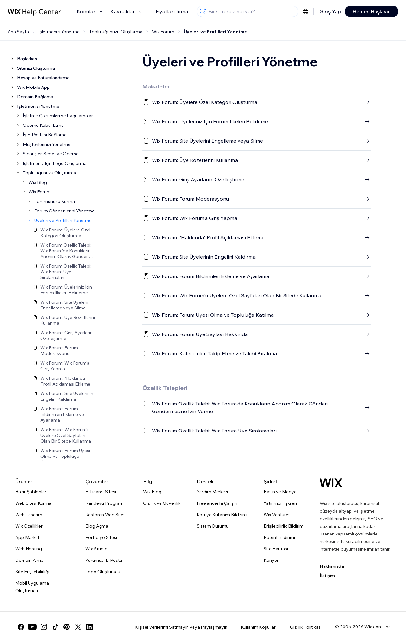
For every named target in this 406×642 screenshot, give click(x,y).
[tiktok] (55, 626)
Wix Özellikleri (29, 526)
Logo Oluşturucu (102, 571)
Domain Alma (29, 560)
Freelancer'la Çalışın (217, 503)
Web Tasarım (28, 514)
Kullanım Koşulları (259, 627)
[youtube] (32, 626)
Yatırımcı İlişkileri (280, 503)
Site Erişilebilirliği (32, 571)
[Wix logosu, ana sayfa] (331, 482)
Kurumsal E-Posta (103, 560)
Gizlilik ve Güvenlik (161, 503)
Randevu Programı (105, 503)
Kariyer (271, 560)
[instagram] (43, 626)
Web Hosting (28, 549)
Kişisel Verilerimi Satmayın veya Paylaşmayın (181, 627)
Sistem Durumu (213, 526)
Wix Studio (96, 549)
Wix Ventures (277, 514)
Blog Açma (96, 526)
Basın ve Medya (280, 492)
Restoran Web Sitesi (106, 514)
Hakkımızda (332, 566)
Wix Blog (152, 492)
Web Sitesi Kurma (33, 503)
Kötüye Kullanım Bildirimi (222, 514)
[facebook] (21, 626)
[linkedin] (89, 626)
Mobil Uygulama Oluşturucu (32, 586)
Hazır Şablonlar (30, 492)
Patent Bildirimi (279, 537)
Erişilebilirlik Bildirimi (284, 526)
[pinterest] (66, 626)
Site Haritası (276, 549)
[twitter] (78, 626)
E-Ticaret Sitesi (100, 492)
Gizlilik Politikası (306, 627)
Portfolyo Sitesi (101, 537)
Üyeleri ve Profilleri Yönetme (215, 32)
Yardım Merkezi (212, 492)
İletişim (327, 576)
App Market (27, 537)
